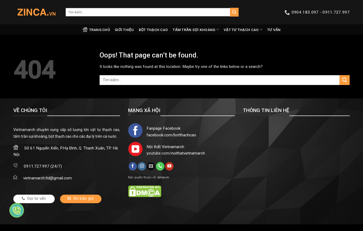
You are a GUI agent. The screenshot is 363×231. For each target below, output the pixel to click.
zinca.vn (163, 177)
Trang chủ (96, 29)
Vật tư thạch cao (243, 29)
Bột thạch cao (153, 30)
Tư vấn (274, 30)
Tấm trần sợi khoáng (196, 29)
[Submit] (234, 12)
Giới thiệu (124, 30)
